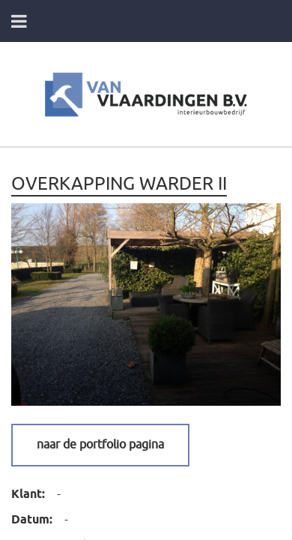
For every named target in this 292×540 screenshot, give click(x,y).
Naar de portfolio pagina (100, 444)
